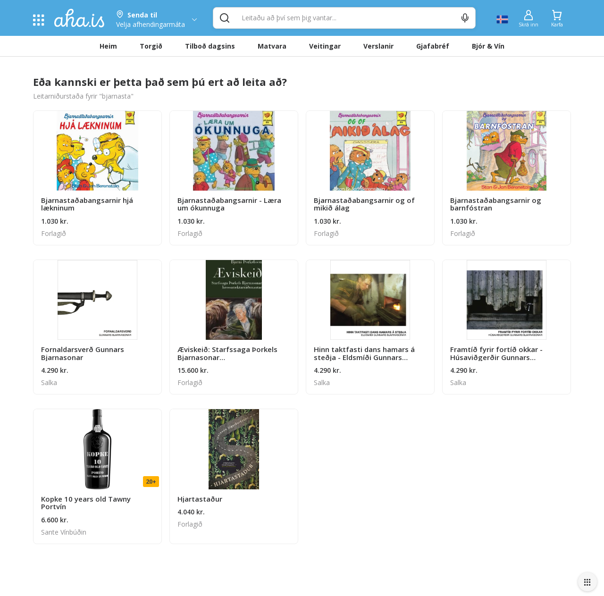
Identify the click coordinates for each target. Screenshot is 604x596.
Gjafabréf (432, 46)
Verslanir (378, 46)
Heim (108, 46)
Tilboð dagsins (210, 46)
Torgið (151, 46)
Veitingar (325, 46)
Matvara (272, 46)
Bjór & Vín (488, 46)
